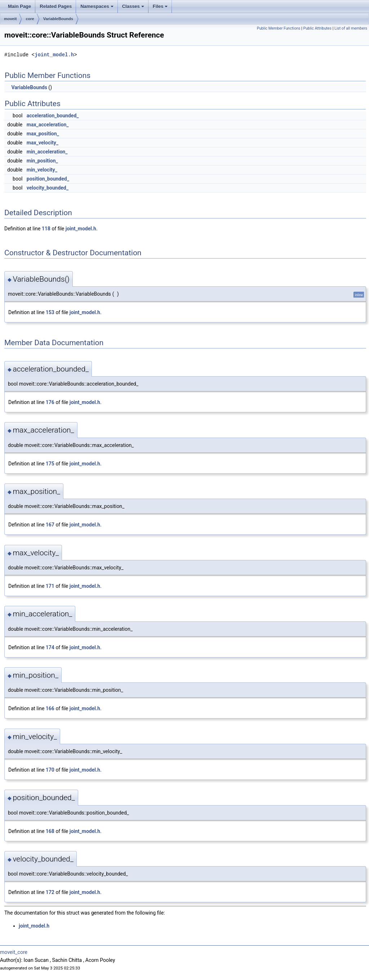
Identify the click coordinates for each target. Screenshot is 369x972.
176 (50, 402)
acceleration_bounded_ (53, 115)
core (30, 19)
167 (50, 525)
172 (50, 892)
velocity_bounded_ (47, 188)
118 (46, 228)
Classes (133, 6)
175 (50, 464)
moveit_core (13, 952)
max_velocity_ (42, 143)
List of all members (350, 28)
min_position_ (42, 161)
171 (50, 586)
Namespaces (97, 6)
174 (50, 647)
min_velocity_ (42, 170)
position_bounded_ (48, 179)
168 (50, 831)
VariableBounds (58, 19)
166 (50, 708)
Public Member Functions (279, 28)
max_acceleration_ (48, 124)
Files (160, 6)
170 (50, 770)
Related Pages (56, 6)
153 (50, 312)
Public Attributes (317, 28)
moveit (10, 19)
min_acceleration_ (47, 152)
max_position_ (43, 133)
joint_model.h (54, 54)
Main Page (19, 6)
